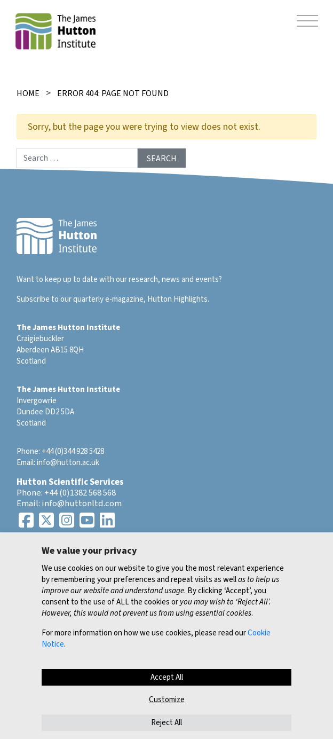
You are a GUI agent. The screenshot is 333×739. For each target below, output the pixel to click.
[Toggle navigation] (307, 22)
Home (28, 93)
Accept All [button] (166, 677)
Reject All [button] (166, 722)
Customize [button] (167, 699)
